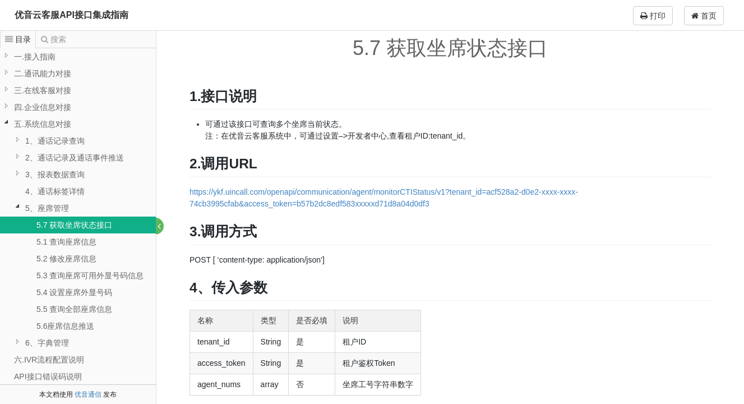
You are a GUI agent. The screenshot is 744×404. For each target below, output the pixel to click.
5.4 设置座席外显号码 (74, 292)
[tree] (78, 225)
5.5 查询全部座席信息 (74, 309)
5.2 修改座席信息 (66, 258)
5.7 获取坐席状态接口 (74, 225)
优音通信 (88, 394)
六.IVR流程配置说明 (49, 359)
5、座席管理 (47, 208)
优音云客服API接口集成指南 (71, 15)
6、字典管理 (47, 342)
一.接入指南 (35, 56)
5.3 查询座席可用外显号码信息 (90, 275)
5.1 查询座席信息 (66, 241)
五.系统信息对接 (42, 124)
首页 (704, 15)
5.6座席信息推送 (65, 326)
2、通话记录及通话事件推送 (74, 157)
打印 (653, 15)
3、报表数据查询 (55, 174)
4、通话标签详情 (55, 191)
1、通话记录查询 (55, 140)
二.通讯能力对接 (42, 73)
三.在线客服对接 (42, 90)
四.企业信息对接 (42, 107)
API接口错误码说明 (48, 376)
